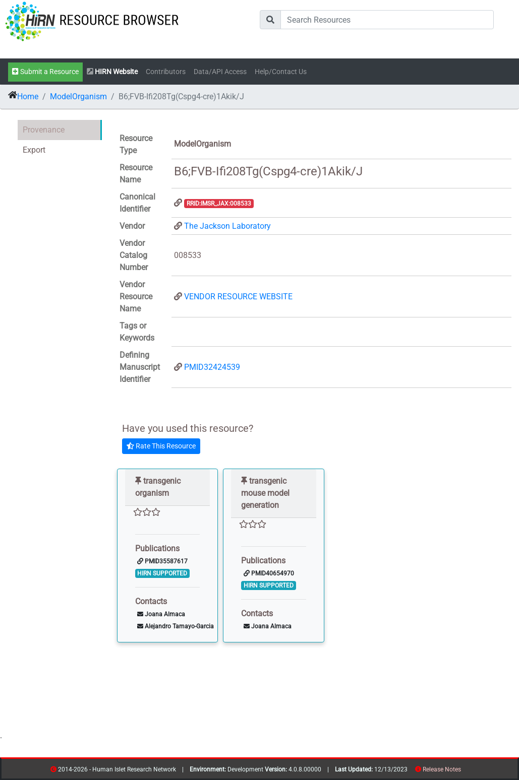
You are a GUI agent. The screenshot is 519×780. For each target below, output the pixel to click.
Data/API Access (220, 72)
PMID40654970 (269, 573)
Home (27, 96)
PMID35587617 (162, 561)
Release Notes (442, 769)
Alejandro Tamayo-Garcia (175, 626)
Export (34, 150)
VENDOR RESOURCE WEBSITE (238, 296)
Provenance (44, 130)
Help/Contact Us (281, 72)
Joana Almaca (161, 614)
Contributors (166, 72)
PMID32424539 (212, 367)
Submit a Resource (45, 72)
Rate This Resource (161, 446)
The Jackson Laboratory (227, 226)
